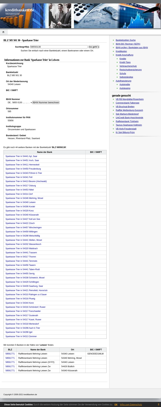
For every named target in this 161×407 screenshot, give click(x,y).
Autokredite (125, 84)
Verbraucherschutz (128, 66)
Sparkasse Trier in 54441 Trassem (21, 252)
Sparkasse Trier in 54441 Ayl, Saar (21, 156)
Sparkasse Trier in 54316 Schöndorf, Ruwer (26, 307)
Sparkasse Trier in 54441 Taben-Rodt (23, 269)
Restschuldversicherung (131, 70)
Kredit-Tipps (125, 62)
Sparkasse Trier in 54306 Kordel (20, 206)
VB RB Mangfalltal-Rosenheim (130, 99)
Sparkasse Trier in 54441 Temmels (21, 261)
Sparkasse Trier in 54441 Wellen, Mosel (24, 240)
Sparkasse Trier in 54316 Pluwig (20, 298)
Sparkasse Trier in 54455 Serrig (20, 273)
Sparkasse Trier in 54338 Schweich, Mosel (25, 277)
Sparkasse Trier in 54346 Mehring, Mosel (24, 198)
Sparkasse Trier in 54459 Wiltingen (21, 231)
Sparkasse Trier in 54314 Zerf (19, 194)
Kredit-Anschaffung (124, 55)
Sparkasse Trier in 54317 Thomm (21, 257)
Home (4, 32)
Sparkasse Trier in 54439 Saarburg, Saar (24, 286)
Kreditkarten (121, 51)
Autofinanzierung (123, 81)
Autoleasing (125, 88)
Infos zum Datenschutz (131, 404)
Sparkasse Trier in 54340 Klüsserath (22, 215)
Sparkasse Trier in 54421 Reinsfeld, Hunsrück (26, 290)
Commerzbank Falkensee (127, 103)
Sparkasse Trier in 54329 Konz (20, 211)
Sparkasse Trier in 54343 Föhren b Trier (24, 173)
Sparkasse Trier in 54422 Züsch (20, 223)
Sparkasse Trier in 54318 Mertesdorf (22, 324)
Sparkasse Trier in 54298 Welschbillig (23, 236)
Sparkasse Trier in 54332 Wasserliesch (23, 244)
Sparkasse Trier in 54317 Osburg (21, 185)
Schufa (123, 73)
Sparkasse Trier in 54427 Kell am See (23, 219)
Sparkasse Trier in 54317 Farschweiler (23, 311)
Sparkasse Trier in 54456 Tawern (21, 265)
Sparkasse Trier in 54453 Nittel (20, 190)
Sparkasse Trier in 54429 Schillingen (22, 282)
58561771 (10, 354)
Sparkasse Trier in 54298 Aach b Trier (23, 328)
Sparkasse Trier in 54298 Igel (19, 332)
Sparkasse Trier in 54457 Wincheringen (24, 227)
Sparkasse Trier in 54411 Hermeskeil (22, 164)
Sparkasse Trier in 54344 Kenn (20, 303)
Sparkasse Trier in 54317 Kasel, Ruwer (23, 319)
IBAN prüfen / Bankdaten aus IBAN (132, 47)
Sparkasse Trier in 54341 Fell (19, 177)
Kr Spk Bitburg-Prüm (125, 132)
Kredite (123, 59)
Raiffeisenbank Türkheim (127, 121)
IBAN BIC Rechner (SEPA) (128, 44)
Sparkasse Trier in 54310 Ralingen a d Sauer (26, 294)
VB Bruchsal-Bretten (125, 106)
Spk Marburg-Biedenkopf (127, 114)
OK (115, 404)
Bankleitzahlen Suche (126, 40)
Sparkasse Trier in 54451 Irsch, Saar (22, 160)
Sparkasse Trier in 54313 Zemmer (21, 336)
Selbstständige (126, 77)
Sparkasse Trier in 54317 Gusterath (22, 315)
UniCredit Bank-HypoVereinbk (129, 117)
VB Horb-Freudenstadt (126, 129)
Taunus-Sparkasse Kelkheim (129, 125)
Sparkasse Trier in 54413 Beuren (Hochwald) (26, 181)
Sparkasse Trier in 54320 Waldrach (22, 248)
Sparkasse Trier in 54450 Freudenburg (23, 169)
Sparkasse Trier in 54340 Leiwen (21, 202)
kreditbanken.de (19, 10)
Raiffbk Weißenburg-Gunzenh (129, 110)
